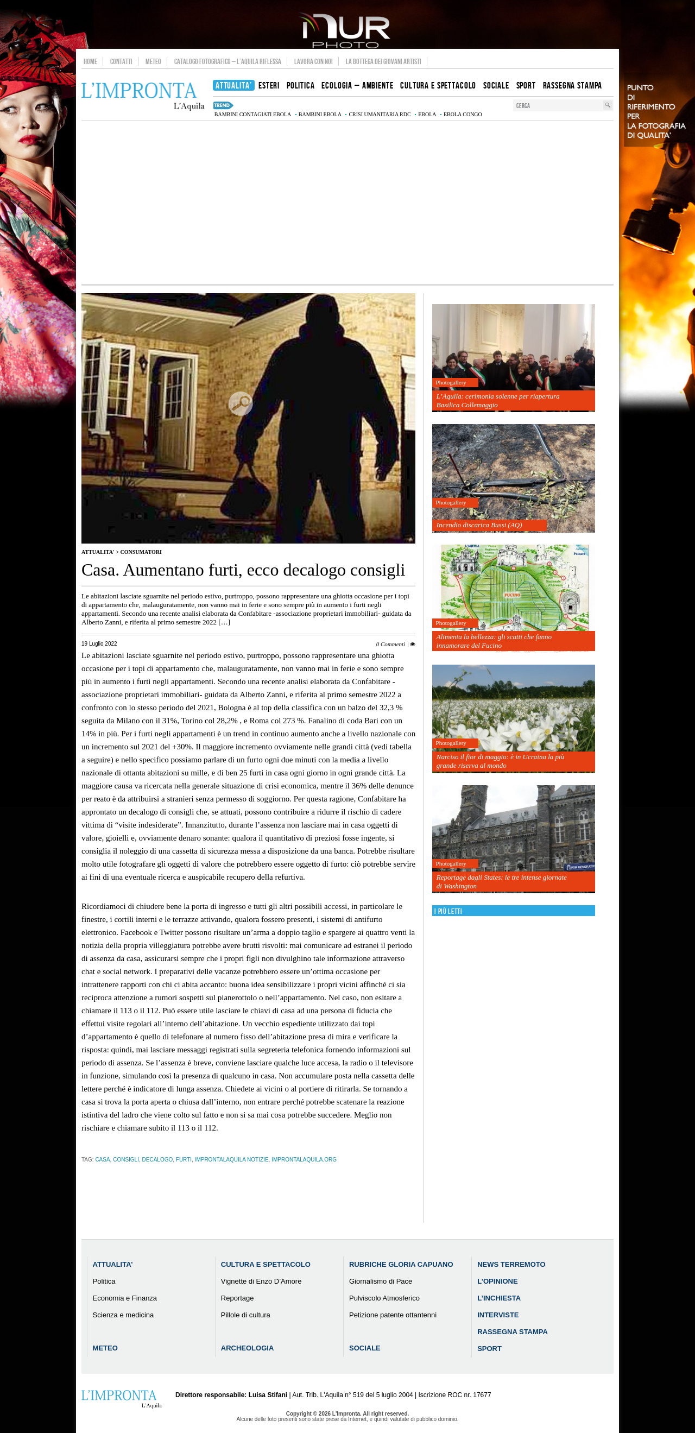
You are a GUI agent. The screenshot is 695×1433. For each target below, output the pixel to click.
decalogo (157, 1160)
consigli (126, 1160)
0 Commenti (390, 644)
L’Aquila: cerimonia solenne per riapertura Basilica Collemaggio (498, 400)
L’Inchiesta (499, 1298)
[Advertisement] (347, 203)
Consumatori (140, 552)
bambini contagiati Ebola (252, 114)
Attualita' (98, 552)
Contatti (121, 61)
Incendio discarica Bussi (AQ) (479, 525)
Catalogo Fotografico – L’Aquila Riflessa (227, 61)
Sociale (365, 1348)
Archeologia (247, 1348)
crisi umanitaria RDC (379, 114)
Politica (104, 1281)
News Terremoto (511, 1264)
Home (90, 61)
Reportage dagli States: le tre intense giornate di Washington (502, 881)
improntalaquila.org (304, 1160)
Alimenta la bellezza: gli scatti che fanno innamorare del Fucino (494, 641)
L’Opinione (497, 1281)
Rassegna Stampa (512, 1332)
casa (102, 1160)
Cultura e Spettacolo (266, 1264)
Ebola (427, 114)
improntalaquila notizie (232, 1160)
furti (184, 1160)
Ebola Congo (463, 114)
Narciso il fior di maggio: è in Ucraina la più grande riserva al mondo (500, 761)
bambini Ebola (320, 114)
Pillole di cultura (245, 1315)
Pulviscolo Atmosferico (384, 1298)
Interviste (498, 1315)
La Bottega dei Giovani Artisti (383, 61)
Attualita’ (113, 1264)
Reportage (237, 1298)
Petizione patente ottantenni (393, 1315)
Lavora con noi (313, 61)
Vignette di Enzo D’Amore (261, 1281)
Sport (489, 1348)
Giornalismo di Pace (380, 1281)
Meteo (153, 61)
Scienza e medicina (123, 1315)
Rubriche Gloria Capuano (401, 1264)
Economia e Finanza (125, 1298)
